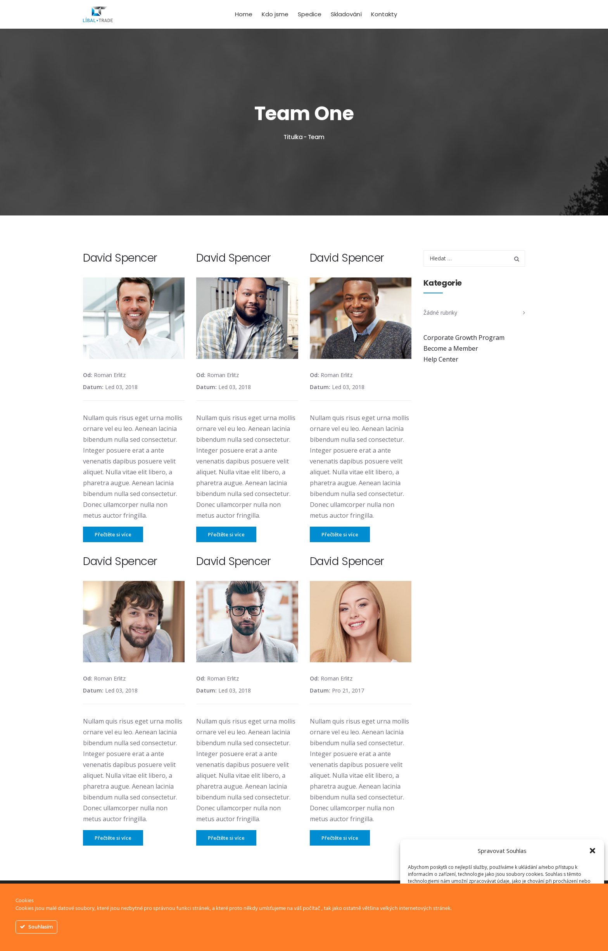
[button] (592, 851)
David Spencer (120, 257)
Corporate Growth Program (463, 337)
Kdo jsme (275, 14)
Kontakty (384, 14)
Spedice (309, 14)
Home (243, 14)
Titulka (292, 137)
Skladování (346, 14)
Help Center (440, 359)
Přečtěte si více (113, 534)
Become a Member (450, 348)
